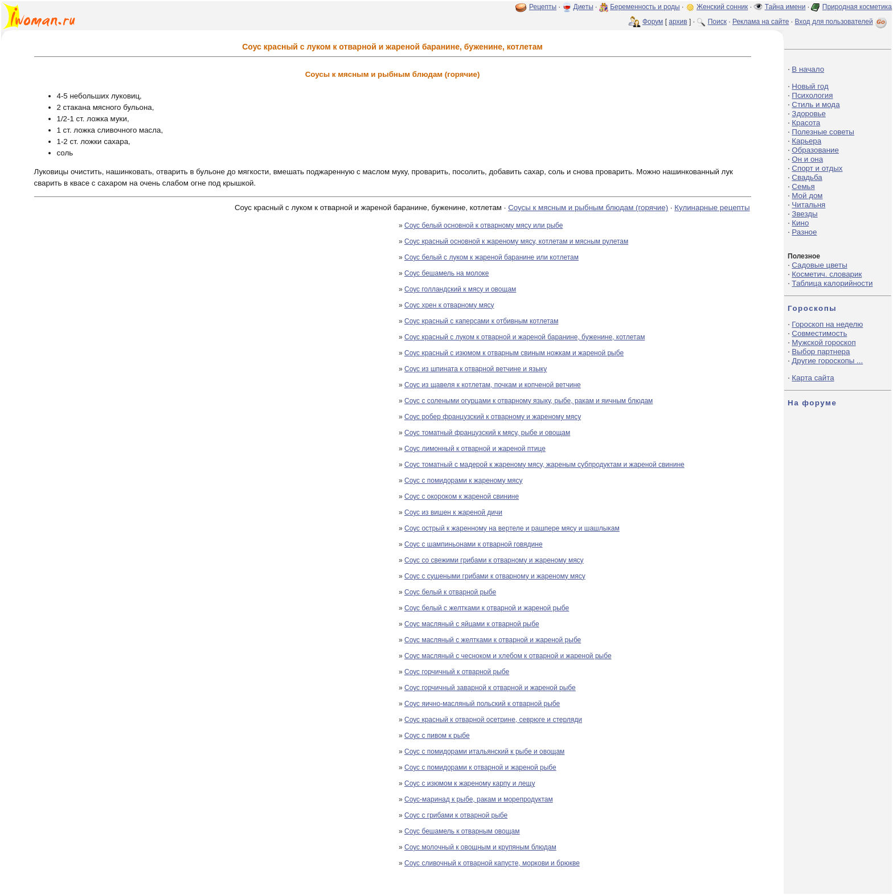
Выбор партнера (821, 351)
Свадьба (807, 177)
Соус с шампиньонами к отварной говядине (473, 544)
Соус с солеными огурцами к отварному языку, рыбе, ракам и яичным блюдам (528, 401)
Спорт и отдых (817, 168)
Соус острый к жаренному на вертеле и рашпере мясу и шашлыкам (512, 528)
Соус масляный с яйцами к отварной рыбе (471, 624)
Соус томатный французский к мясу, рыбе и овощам (487, 433)
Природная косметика (857, 7)
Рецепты (542, 7)
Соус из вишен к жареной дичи (453, 512)
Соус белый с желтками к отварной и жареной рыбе (486, 608)
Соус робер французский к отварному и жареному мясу (492, 417)
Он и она (807, 159)
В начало (808, 69)
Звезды (804, 214)
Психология (812, 95)
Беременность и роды (645, 7)
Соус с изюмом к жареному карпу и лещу (469, 783)
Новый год (810, 86)
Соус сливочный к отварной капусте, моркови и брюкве (492, 863)
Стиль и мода (815, 104)
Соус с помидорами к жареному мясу (463, 481)
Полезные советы (823, 132)
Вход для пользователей (841, 22)
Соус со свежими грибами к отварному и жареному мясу (494, 560)
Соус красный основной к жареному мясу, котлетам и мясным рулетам (516, 241)
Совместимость (819, 333)
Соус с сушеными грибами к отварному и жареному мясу (494, 576)
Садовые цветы (819, 265)
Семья (803, 186)
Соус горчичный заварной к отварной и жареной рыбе (490, 688)
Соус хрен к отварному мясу (449, 305)
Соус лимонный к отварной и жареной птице (475, 449)
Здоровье (809, 113)
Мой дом (807, 195)
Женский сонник (722, 7)
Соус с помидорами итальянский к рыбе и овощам (484, 752)
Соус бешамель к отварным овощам (462, 831)
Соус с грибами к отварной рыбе (455, 815)
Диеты (583, 7)
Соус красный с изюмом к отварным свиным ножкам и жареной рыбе (514, 353)
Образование (815, 150)
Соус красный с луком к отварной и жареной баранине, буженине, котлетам (524, 337)
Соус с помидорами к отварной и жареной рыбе (480, 767)
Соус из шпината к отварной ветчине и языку (475, 369)
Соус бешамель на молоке (446, 273)
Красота (806, 122)
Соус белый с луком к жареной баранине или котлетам (491, 257)
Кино (800, 223)
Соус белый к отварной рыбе (450, 592)
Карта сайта (813, 377)
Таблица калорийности (832, 283)
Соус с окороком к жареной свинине (461, 496)
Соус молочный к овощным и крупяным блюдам (480, 847)
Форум (652, 22)
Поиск (717, 22)
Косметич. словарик (827, 274)
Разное (804, 232)
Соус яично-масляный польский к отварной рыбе (482, 704)
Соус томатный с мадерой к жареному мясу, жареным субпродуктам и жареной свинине (544, 465)
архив (678, 22)
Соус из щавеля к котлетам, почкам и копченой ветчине (492, 385)
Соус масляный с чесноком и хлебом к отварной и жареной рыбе (508, 656)
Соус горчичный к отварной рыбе (456, 672)
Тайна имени (785, 7)
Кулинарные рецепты (711, 207)
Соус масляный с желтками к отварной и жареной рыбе (492, 640)
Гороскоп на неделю (827, 324)
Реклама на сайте (760, 22)
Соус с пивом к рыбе (437, 736)
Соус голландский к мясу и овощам (460, 289)
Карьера (806, 141)
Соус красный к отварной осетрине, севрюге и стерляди (493, 720)
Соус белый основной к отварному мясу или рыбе (483, 225)
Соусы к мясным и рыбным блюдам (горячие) (588, 207)
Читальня (808, 204)
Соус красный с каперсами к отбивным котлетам (481, 321)
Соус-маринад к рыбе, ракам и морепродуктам (478, 799)
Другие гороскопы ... (827, 360)
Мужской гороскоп (823, 342)
